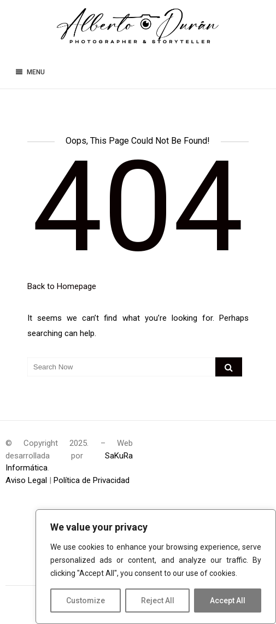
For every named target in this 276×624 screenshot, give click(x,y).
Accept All (227, 600)
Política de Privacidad (92, 480)
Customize (85, 600)
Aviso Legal (26, 480)
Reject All (157, 600)
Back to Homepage (61, 286)
